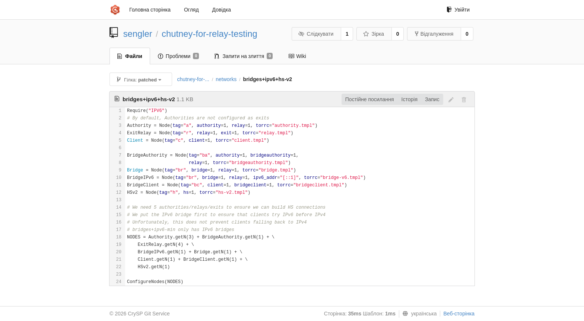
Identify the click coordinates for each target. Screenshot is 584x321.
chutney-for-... (193, 79)
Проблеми (178, 56)
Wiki (297, 56)
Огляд (191, 10)
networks (226, 79)
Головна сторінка (150, 10)
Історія (410, 99)
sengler (137, 34)
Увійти (458, 10)
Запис (432, 99)
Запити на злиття (244, 56)
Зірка (373, 34)
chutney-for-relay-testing (209, 34)
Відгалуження (434, 34)
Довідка (221, 10)
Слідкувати (315, 34)
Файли (129, 56)
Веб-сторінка (459, 314)
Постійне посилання (369, 99)
